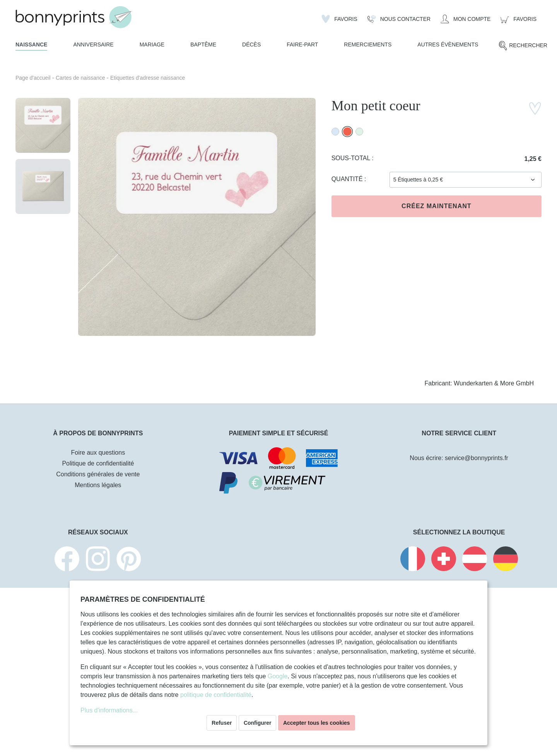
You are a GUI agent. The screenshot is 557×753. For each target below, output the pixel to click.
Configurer (258, 723)
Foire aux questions (98, 452)
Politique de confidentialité (98, 463)
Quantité (347, 179)
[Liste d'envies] (339, 19)
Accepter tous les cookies (316, 723)
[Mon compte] (465, 19)
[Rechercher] (523, 46)
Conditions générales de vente (98, 474)
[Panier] (518, 19)
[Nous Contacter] (399, 19)
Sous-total (351, 158)
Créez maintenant (436, 206)
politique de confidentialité (215, 694)
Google (278, 676)
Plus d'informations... (109, 710)
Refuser (222, 723)
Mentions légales (98, 485)
